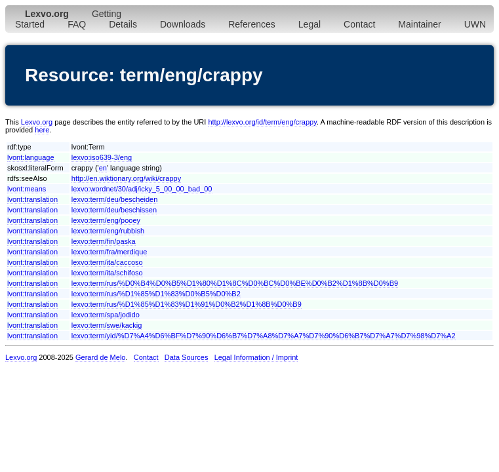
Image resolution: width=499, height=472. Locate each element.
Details (123, 24)
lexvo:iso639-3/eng (101, 157)
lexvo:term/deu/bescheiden (114, 199)
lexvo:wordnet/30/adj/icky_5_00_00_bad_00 (141, 189)
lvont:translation (32, 199)
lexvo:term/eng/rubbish (107, 231)
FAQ (77, 24)
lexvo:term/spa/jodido (105, 315)
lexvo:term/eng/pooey (105, 220)
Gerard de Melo (100, 357)
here (42, 130)
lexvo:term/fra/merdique (109, 252)
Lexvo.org (36, 122)
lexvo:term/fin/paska (103, 241)
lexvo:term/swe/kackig (106, 325)
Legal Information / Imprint (256, 357)
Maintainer (419, 24)
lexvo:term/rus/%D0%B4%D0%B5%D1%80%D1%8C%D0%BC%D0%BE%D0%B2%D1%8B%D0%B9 (234, 283)
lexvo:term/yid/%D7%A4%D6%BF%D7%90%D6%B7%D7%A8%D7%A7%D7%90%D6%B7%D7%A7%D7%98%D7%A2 (263, 336)
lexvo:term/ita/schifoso (107, 273)
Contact (359, 24)
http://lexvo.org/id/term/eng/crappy (262, 122)
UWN (475, 24)
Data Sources (187, 357)
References (251, 24)
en (103, 168)
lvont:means (26, 189)
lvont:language (30, 157)
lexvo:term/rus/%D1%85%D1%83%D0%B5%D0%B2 (156, 294)
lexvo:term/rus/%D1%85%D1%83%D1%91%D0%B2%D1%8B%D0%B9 (186, 304)
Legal (309, 24)
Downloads (182, 24)
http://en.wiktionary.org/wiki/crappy (126, 178)
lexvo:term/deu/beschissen (114, 210)
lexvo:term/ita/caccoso (107, 262)
